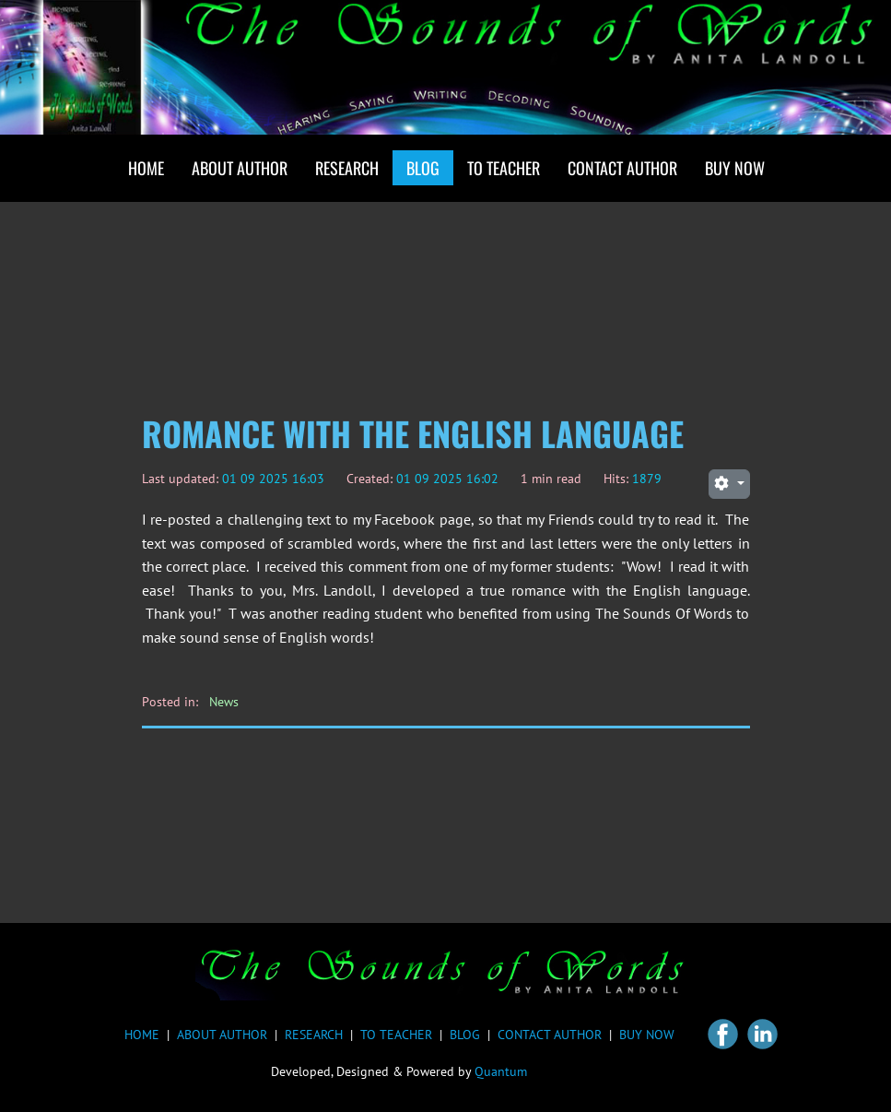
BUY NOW (646, 1034)
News (224, 701)
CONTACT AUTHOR (550, 1034)
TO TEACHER (396, 1034)
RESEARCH (314, 1034)
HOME (141, 1034)
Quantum (501, 1071)
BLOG (465, 1034)
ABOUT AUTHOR (222, 1034)
